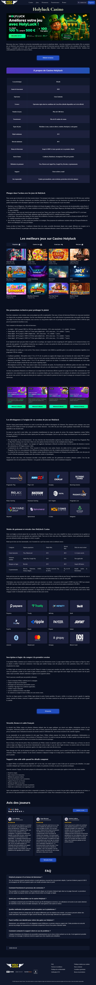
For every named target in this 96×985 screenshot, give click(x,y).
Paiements (45, 2)
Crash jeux (58, 244)
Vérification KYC (55, 972)
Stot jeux (79, 244)
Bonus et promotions (79, 972)
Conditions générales (79, 969)
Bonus (64, 2)
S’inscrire (48, 711)
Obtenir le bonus (48, 58)
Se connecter (82, 2)
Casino (31, 2)
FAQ (52, 964)
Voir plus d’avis (48, 860)
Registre (91, 2)
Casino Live (37, 244)
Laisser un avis (80, 810)
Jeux (37, 2)
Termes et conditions (56, 967)
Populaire (16, 244)
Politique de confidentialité (58, 969)
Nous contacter (78, 967)
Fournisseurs (55, 2)
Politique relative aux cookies (82, 964)
